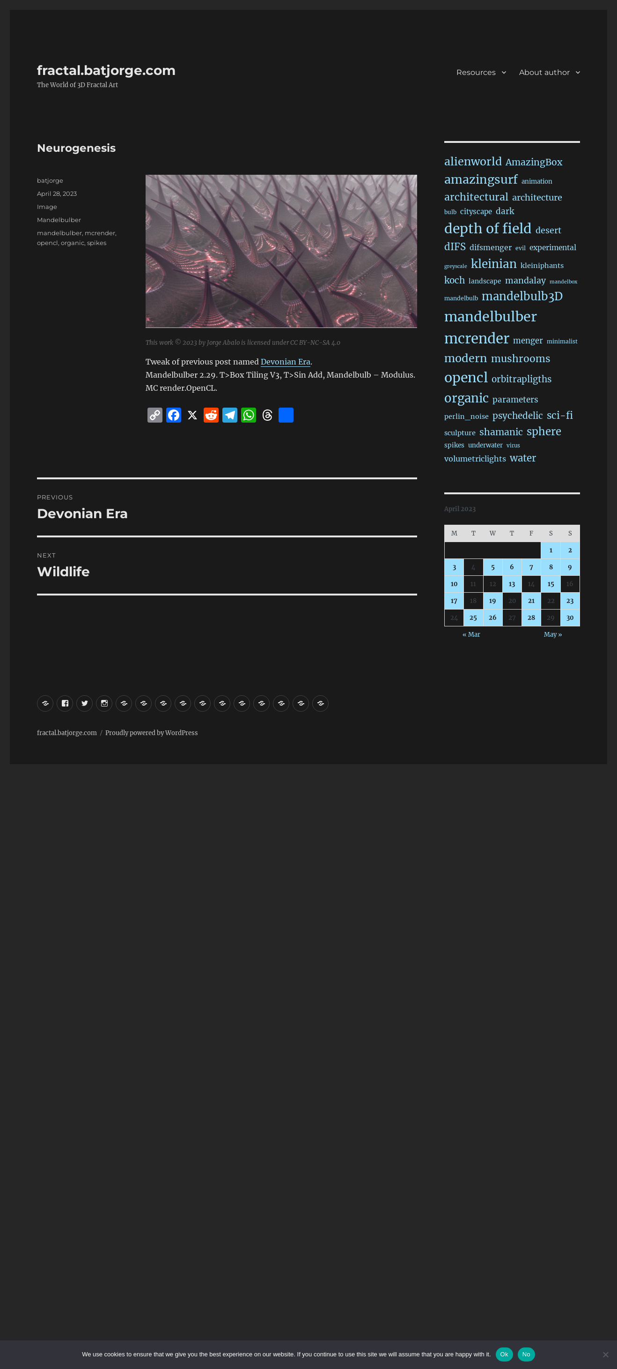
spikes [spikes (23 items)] (454, 445)
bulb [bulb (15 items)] (450, 212)
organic (72, 242)
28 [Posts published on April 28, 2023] (531, 618)
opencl (47, 242)
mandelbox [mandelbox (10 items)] (563, 282)
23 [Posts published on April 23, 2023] (569, 601)
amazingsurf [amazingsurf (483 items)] (481, 179)
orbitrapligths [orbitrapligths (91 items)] (521, 379)
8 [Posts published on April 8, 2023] (551, 567)
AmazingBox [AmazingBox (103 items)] (534, 162)
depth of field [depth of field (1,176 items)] (488, 228)
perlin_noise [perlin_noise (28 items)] (466, 416)
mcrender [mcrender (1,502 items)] (476, 338)
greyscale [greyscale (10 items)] (455, 266)
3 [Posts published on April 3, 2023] (454, 567)
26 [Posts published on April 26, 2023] (493, 618)
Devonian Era (285, 361)
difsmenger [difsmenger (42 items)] (491, 247)
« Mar (471, 635)
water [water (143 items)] (523, 458)
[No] (605, 1354)
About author (544, 72)
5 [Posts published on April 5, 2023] (493, 567)
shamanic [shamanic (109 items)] (501, 432)
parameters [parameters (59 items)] (515, 399)
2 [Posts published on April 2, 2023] (570, 550)
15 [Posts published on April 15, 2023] (551, 584)
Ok (504, 1354)
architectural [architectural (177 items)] (476, 197)
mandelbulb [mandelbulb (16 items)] (461, 298)
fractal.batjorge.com (106, 70)
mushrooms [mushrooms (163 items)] (521, 358)
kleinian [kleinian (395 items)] (494, 264)
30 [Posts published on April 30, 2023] (570, 618)
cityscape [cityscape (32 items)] (476, 211)
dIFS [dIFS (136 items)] (455, 247)
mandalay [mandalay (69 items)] (525, 280)
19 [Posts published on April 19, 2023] (492, 601)
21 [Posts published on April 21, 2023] (531, 601)
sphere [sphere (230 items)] (544, 431)
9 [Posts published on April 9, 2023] (570, 567)
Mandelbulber (59, 219)
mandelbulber (59, 233)
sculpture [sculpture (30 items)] (460, 433)
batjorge (50, 180)
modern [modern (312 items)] (465, 358)
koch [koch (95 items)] (454, 280)
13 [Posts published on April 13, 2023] (512, 584)
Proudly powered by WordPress (151, 733)
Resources (476, 72)
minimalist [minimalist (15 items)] (562, 341)
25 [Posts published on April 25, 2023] (473, 618)
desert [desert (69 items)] (548, 230)
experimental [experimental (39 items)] (552, 247)
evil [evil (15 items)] (520, 248)
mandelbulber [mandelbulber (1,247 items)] (490, 316)
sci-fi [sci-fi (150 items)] (560, 415)
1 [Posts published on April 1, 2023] (551, 550)
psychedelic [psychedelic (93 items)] (517, 415)
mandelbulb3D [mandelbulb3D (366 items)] (522, 296)
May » (553, 635)
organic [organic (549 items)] (466, 398)
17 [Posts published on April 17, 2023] (454, 601)
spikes (96, 242)
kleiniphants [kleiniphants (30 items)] (542, 265)
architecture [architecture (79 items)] (537, 197)
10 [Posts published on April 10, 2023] (454, 584)
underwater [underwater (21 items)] (485, 445)
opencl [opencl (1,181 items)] (466, 377)
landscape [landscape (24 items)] (485, 281)
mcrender (100, 233)
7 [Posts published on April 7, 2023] (531, 567)
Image (47, 206)
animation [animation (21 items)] (537, 182)
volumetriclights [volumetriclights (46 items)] (475, 458)
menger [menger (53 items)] (528, 341)
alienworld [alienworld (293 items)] (473, 161)
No (526, 1354)
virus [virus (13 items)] (513, 445)
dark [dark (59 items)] (505, 211)
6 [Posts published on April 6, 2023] (512, 567)
